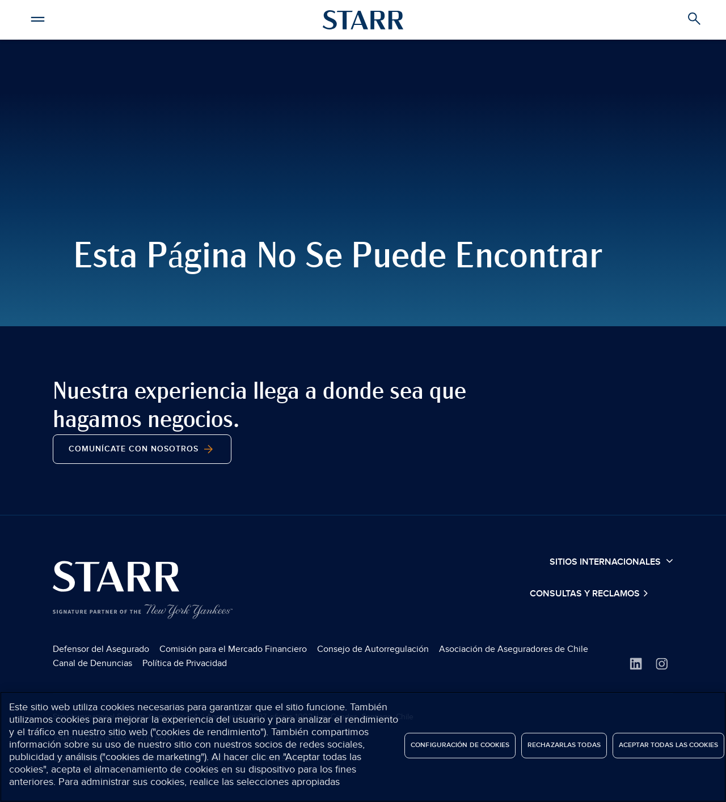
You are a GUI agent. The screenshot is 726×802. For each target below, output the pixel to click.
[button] (37, 17)
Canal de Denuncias (92, 663)
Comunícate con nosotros (142, 449)
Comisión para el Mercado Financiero (233, 649)
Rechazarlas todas (564, 745)
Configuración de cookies (460, 745)
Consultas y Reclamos (586, 593)
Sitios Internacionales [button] (611, 561)
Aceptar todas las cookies (668, 745)
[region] (363, 747)
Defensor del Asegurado (101, 649)
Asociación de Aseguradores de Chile (513, 649)
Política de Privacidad (184, 663)
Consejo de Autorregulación (373, 649)
